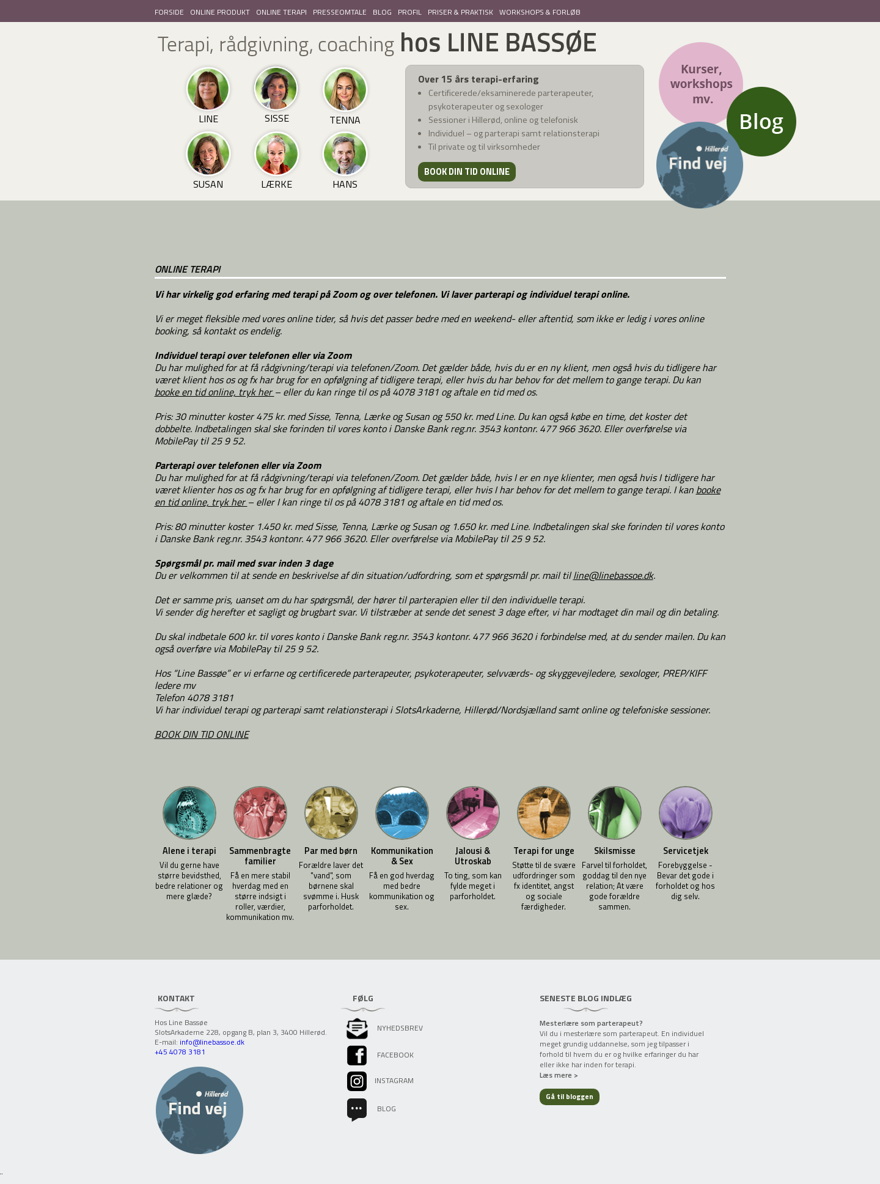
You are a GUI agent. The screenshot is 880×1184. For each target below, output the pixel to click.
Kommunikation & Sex (402, 856)
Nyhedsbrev (384, 1028)
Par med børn (331, 851)
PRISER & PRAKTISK (460, 12)
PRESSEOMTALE (340, 12)
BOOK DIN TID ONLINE (202, 734)
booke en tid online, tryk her (214, 391)
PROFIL (410, 12)
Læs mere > (559, 1075)
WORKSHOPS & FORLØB (540, 12)
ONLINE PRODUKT (220, 12)
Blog (370, 1108)
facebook (379, 1055)
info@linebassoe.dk (212, 1042)
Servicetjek (685, 851)
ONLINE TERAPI (281, 12)
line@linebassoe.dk (613, 575)
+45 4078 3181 (180, 1051)
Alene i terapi (189, 851)
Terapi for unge (543, 851)
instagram (379, 1080)
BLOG (382, 12)
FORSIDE (169, 12)
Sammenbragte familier (260, 856)
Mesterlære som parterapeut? (591, 1023)
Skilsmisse (615, 851)
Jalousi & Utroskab (473, 856)
